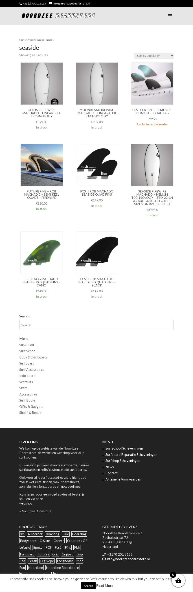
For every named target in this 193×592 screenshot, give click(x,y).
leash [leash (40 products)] (32, 561)
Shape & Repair (30, 413)
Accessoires (28, 394)
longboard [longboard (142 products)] (65, 561)
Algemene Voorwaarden (123, 479)
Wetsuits (26, 382)
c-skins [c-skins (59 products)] (45, 541)
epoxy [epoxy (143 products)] (37, 547)
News (109, 467)
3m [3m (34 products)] (22, 534)
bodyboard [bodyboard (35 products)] (28, 541)
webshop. (26, 503)
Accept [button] (88, 586)
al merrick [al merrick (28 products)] (35, 534)
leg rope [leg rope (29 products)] (47, 561)
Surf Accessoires (31, 369)
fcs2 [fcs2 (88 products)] (58, 547)
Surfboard (26, 363)
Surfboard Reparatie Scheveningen (131, 454)
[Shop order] (154, 56)
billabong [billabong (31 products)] (52, 534)
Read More (104, 585)
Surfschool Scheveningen (124, 448)
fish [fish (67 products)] (77, 547)
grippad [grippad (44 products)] (67, 554)
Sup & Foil (26, 345)
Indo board (27, 376)
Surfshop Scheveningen (122, 461)
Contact (111, 473)
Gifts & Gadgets (31, 406)
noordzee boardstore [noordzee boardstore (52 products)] (62, 568)
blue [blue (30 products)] (65, 534)
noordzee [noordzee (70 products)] (35, 568)
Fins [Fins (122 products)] (68, 547)
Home (22, 39)
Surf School (27, 351)
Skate (23, 388)
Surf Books (27, 400)
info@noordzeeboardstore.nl (128, 559)
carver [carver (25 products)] (59, 541)
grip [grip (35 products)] (55, 554)
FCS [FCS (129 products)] (49, 547)
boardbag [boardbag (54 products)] (79, 534)
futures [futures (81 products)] (43, 554)
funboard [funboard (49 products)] (27, 554)
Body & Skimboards (33, 357)
